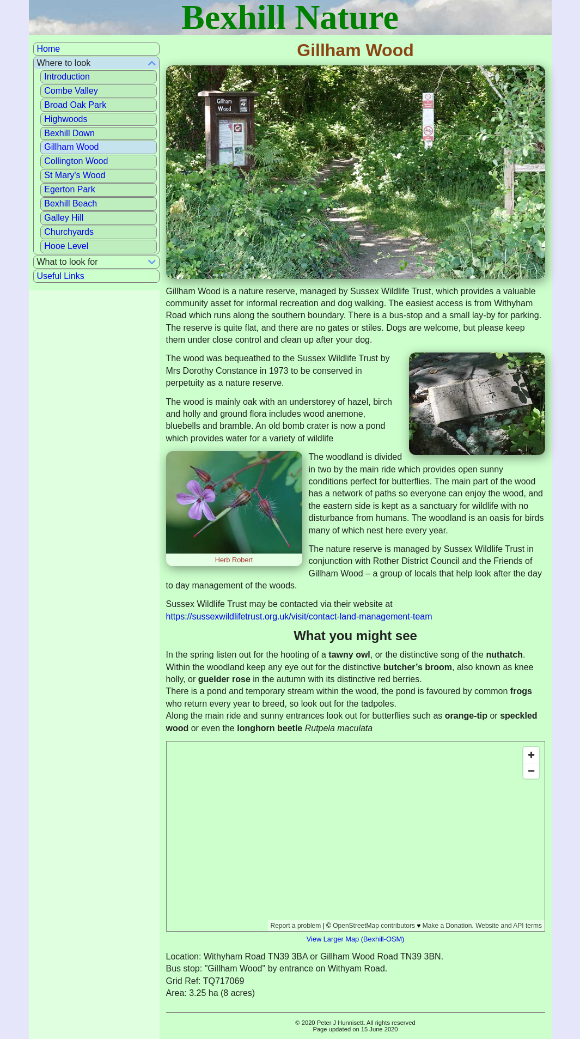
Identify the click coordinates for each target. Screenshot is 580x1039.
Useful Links (60, 276)
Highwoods (65, 119)
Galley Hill (63, 217)
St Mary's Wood (74, 175)
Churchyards (69, 231)
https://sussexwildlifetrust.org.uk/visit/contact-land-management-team (299, 616)
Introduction (67, 76)
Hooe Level (66, 246)
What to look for (67, 261)
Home (48, 48)
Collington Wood (76, 161)
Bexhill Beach (70, 203)
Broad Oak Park (75, 105)
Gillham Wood (71, 146)
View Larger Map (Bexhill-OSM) (356, 939)
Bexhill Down (69, 133)
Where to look (64, 63)
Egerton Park (69, 189)
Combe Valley (70, 90)
